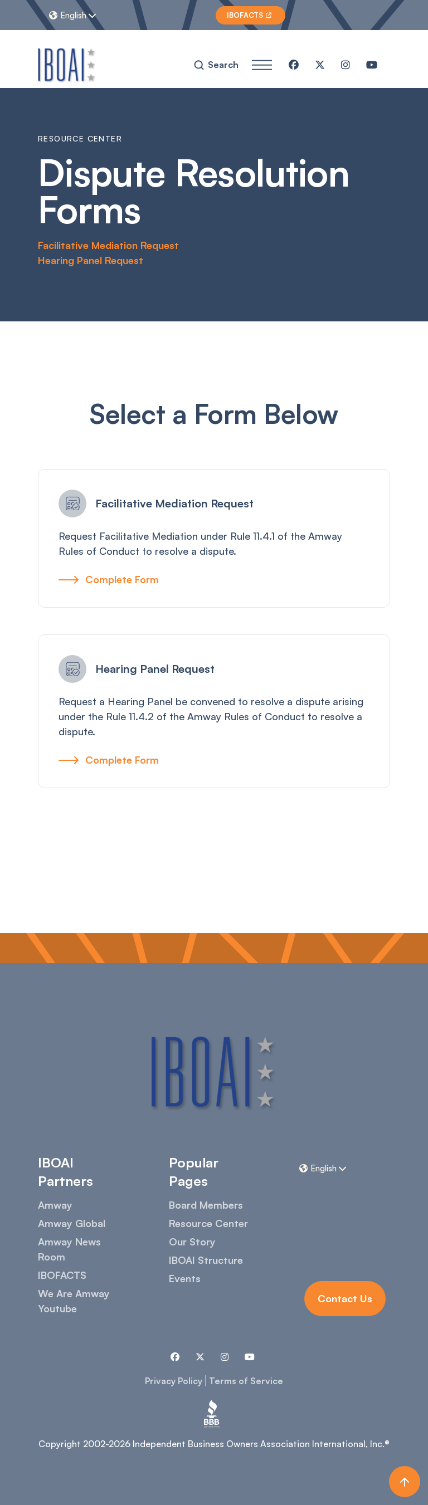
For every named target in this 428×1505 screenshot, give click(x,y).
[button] (74, 15)
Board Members (206, 1205)
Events (185, 1278)
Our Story (192, 1241)
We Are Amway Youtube (74, 1301)
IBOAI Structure (206, 1260)
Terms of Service (246, 1380)
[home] (67, 64)
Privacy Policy (173, 1380)
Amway (55, 1205)
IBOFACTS (62, 1275)
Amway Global (71, 1223)
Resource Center (208, 1223)
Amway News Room (69, 1249)
